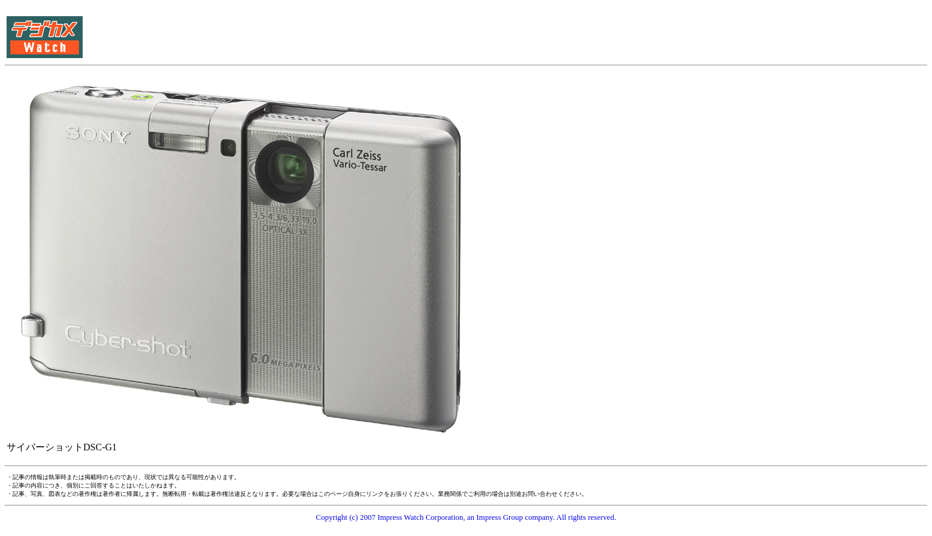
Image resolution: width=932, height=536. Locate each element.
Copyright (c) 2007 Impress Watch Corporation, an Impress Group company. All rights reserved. (466, 517)
